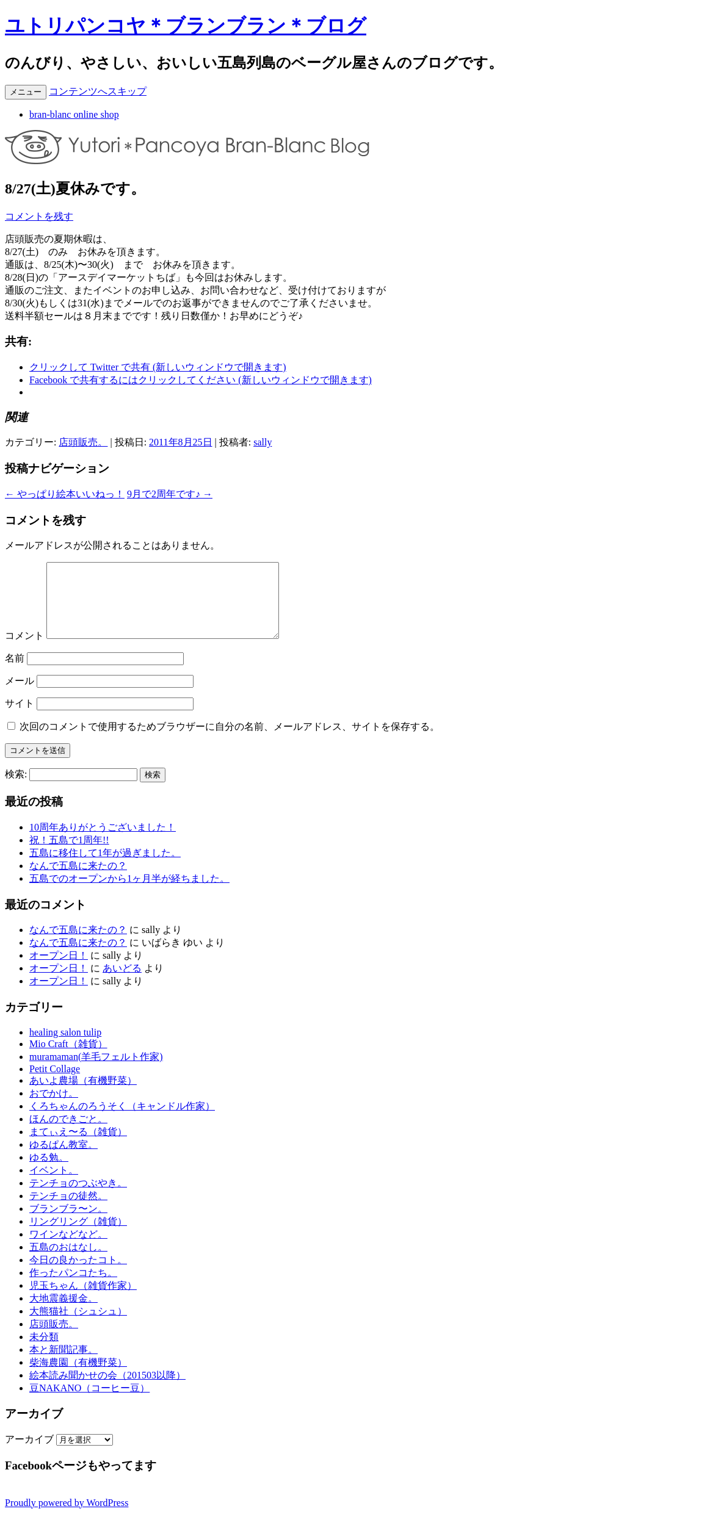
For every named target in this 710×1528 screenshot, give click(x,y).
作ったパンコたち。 (73, 1287)
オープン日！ (58, 970)
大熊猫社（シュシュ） (78, 1326)
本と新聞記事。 (63, 1364)
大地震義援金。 (63, 1313)
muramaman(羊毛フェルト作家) (96, 1071)
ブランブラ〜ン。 (68, 1223)
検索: (16, 789)
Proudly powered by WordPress (66, 1517)
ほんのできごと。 (68, 1133)
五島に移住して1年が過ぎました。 (105, 867)
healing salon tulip (65, 1047)
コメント (24, 650)
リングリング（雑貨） (78, 1236)
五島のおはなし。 (68, 1261)
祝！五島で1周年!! (69, 854)
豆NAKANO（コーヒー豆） (89, 1402)
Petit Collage (54, 1083)
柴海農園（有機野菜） (78, 1377)
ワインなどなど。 (68, 1249)
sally (262, 442)
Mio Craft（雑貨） (68, 1058)
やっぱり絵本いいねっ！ (65, 494)
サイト (19, 718)
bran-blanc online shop (74, 114)
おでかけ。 (53, 1108)
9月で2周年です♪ (169, 494)
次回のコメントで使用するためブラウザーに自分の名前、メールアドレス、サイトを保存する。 (230, 741)
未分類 (44, 1351)
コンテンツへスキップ (98, 91)
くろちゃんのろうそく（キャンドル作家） (122, 1120)
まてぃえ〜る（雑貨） (78, 1146)
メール (19, 695)
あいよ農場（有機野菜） (83, 1095)
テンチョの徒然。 (68, 1210)
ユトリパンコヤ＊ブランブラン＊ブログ (185, 26)
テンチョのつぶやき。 (78, 1197)
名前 (14, 673)
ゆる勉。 (48, 1172)
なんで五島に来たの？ (78, 880)
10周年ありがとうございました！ (102, 842)
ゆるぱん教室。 (63, 1159)
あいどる (122, 983)
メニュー (26, 91)
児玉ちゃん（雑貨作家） (83, 1300)
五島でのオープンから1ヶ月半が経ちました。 (129, 893)
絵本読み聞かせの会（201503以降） (107, 1390)
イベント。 (53, 1185)
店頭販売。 (83, 442)
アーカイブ (29, 1454)
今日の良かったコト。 (78, 1274)
